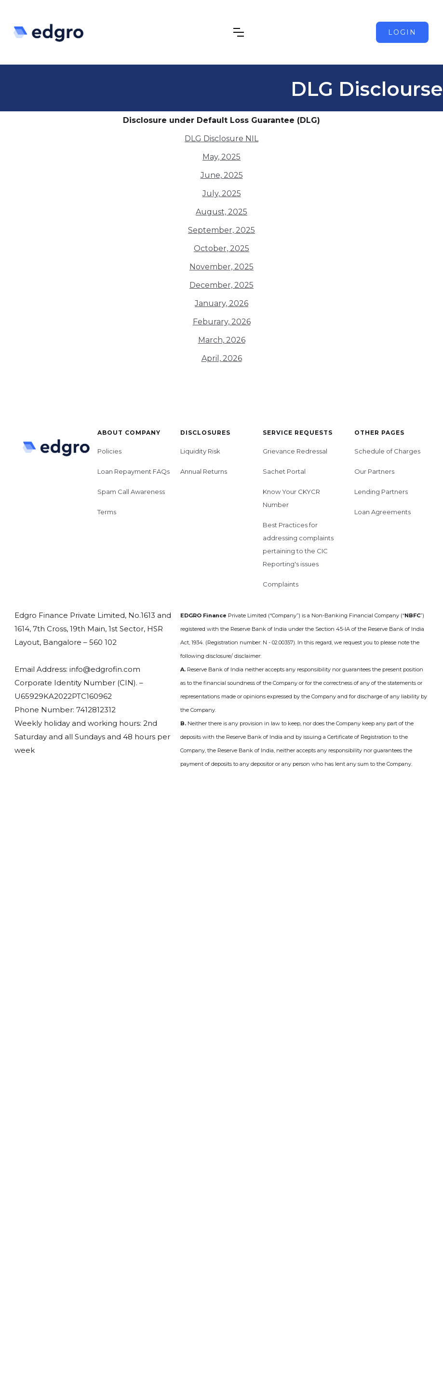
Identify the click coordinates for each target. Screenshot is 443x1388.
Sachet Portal (284, 471)
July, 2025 (221, 193)
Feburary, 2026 (222, 321)
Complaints (280, 584)
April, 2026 (221, 358)
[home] (57, 32)
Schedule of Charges (387, 451)
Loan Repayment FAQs (133, 471)
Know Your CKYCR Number (291, 498)
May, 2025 (221, 156)
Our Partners (374, 471)
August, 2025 (221, 211)
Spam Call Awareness (131, 491)
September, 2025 (221, 230)
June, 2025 (222, 175)
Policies (109, 451)
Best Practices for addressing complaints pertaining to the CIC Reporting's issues (298, 544)
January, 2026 (221, 303)
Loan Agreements (382, 512)
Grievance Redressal (295, 451)
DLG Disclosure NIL (221, 138)
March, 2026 (221, 340)
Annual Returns (203, 471)
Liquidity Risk (200, 451)
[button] (238, 32)
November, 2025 (221, 266)
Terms (106, 512)
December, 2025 (221, 285)
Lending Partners (381, 491)
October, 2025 (221, 248)
